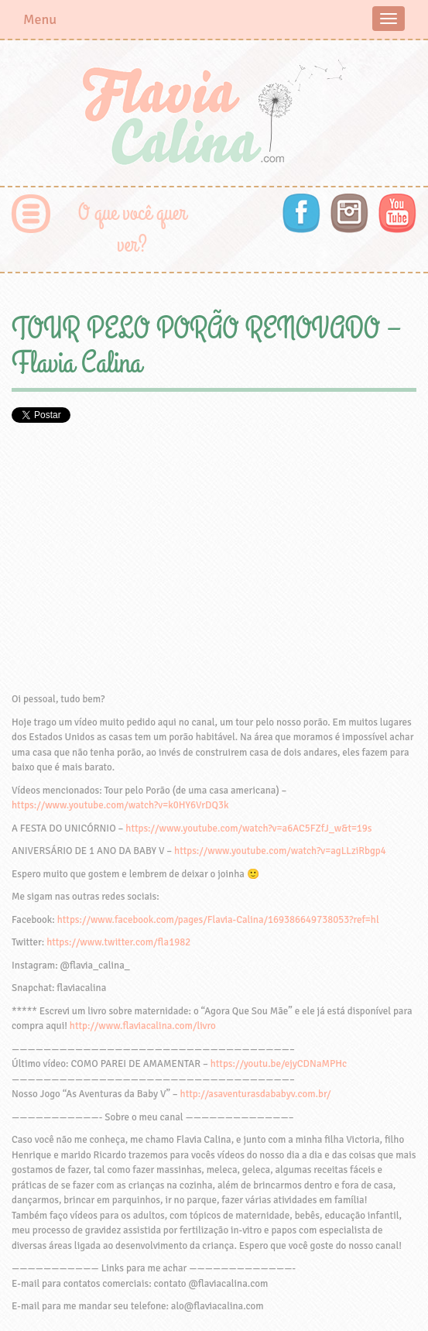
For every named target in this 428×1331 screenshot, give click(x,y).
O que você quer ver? (132, 229)
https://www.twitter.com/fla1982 (118, 942)
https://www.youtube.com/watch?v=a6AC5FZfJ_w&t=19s (248, 828)
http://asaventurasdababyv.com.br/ (255, 1094)
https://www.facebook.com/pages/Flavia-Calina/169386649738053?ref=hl (218, 920)
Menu (39, 19)
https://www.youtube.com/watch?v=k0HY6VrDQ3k (120, 805)
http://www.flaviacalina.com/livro (143, 1026)
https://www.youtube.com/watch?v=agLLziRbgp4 (280, 851)
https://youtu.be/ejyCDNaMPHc (279, 1064)
